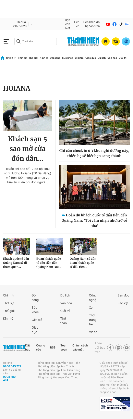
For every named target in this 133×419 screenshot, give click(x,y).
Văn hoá (66, 303)
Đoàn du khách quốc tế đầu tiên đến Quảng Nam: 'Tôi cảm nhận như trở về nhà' (94, 220)
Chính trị (11, 57)
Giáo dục (90, 57)
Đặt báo (27, 347)
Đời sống (55, 57)
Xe (91, 307)
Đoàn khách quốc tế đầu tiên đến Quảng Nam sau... (48, 263)
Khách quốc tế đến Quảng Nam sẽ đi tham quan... (16, 263)
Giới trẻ (79, 57)
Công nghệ (93, 297)
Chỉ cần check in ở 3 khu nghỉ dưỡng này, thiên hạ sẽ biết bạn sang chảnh (94, 153)
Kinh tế (44, 57)
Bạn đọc (123, 295)
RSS (53, 347)
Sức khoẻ (35, 310)
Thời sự (22, 57)
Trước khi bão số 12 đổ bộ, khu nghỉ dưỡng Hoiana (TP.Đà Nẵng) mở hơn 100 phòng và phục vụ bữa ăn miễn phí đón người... (27, 175)
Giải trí (122, 57)
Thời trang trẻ (92, 319)
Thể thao (63, 321)
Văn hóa (112, 57)
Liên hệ (86, 24)
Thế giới (33, 57)
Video (93, 332)
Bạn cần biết (67, 24)
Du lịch (102, 57)
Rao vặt (123, 303)
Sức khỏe (67, 57)
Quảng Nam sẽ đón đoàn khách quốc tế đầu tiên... (83, 263)
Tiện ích (77, 24)
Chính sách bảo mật (80, 347)
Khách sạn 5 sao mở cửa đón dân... (27, 149)
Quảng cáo (40, 347)
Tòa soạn (63, 347)
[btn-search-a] (18, 41)
